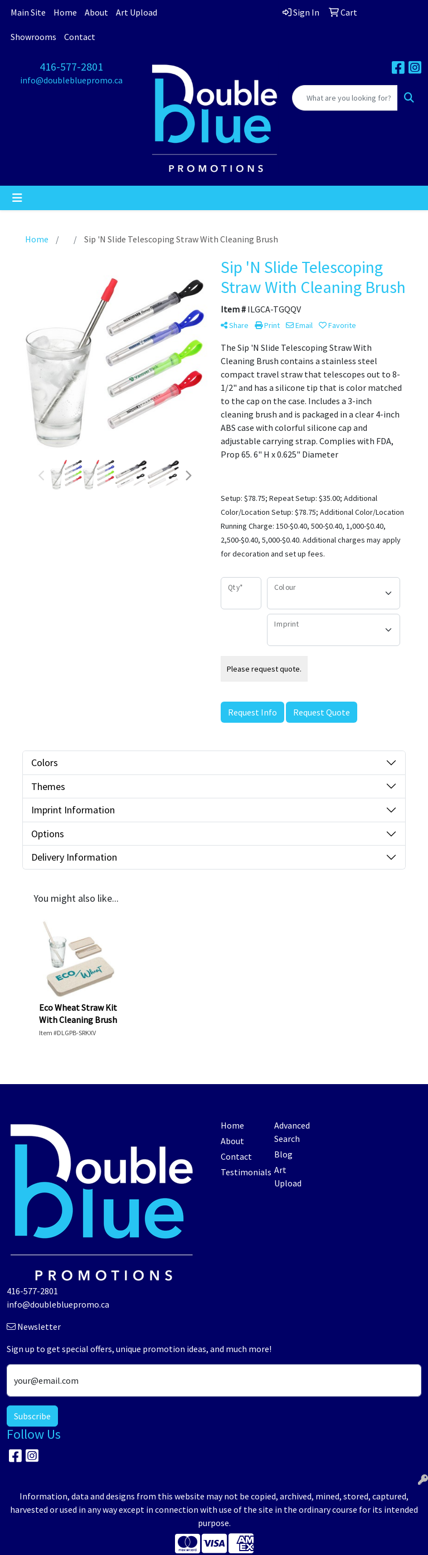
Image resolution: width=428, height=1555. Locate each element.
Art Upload (136, 12)
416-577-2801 (71, 66)
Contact (79, 36)
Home (65, 12)
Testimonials (241, 1172)
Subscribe (32, 1416)
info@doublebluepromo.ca (71, 80)
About (96, 12)
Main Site (28, 12)
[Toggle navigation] (17, 198)
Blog (283, 1154)
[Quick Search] (345, 98)
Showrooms (33, 36)
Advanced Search (292, 1132)
